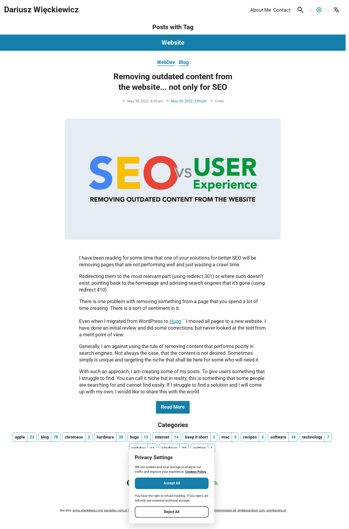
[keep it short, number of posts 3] (200, 437)
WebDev (166, 62)
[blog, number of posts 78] (49, 437)
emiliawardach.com (251, 510)
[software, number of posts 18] (283, 437)
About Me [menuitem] (260, 10)
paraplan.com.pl (115, 510)
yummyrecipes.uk (224, 510)
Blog (184, 62)
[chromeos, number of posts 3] (77, 437)
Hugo (175, 321)
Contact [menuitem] (282, 10)
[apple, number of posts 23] (24, 437)
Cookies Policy (195, 472)
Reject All (171, 512)
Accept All (172, 483)
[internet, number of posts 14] (166, 437)
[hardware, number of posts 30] (110, 437)
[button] (300, 10)
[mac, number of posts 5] (229, 437)
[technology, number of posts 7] (316, 437)
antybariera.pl (276, 510)
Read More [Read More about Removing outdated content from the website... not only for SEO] (175, 406)
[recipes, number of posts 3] (253, 437)
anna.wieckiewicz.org (88, 510)
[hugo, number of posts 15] (139, 437)
